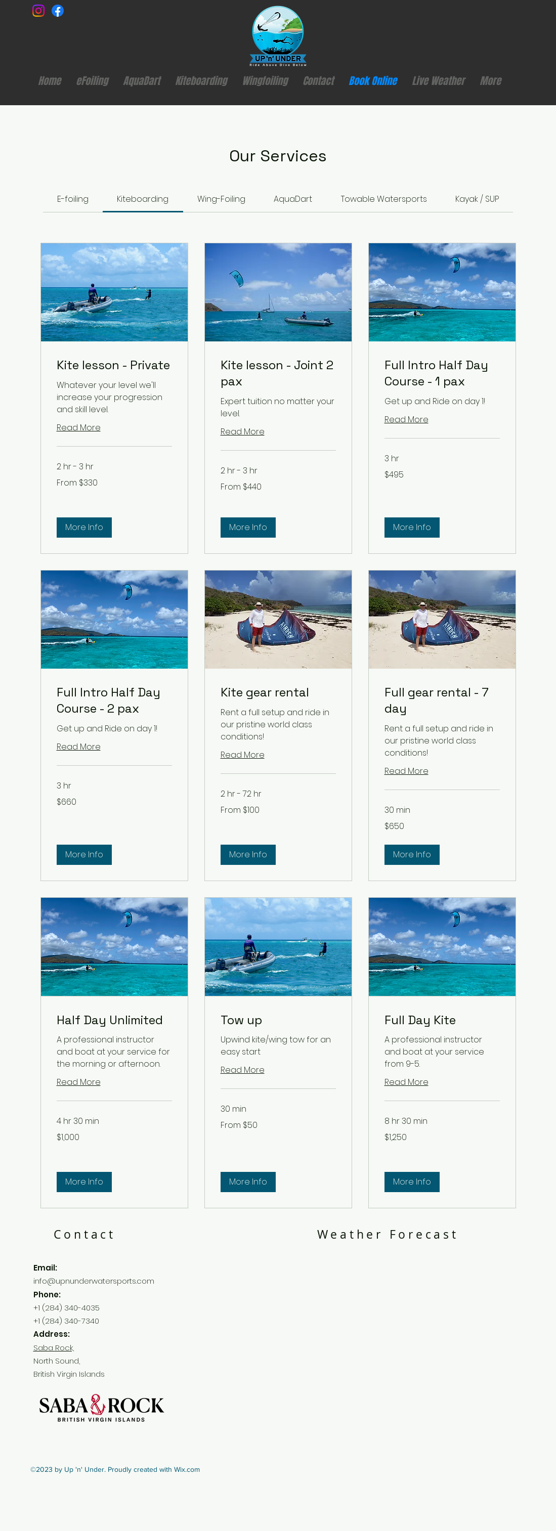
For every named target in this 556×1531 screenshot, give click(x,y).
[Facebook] (58, 11)
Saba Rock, (53, 1347)
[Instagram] (38, 11)
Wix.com (187, 1469)
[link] (73, 199)
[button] (84, 527)
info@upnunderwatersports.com (93, 1281)
